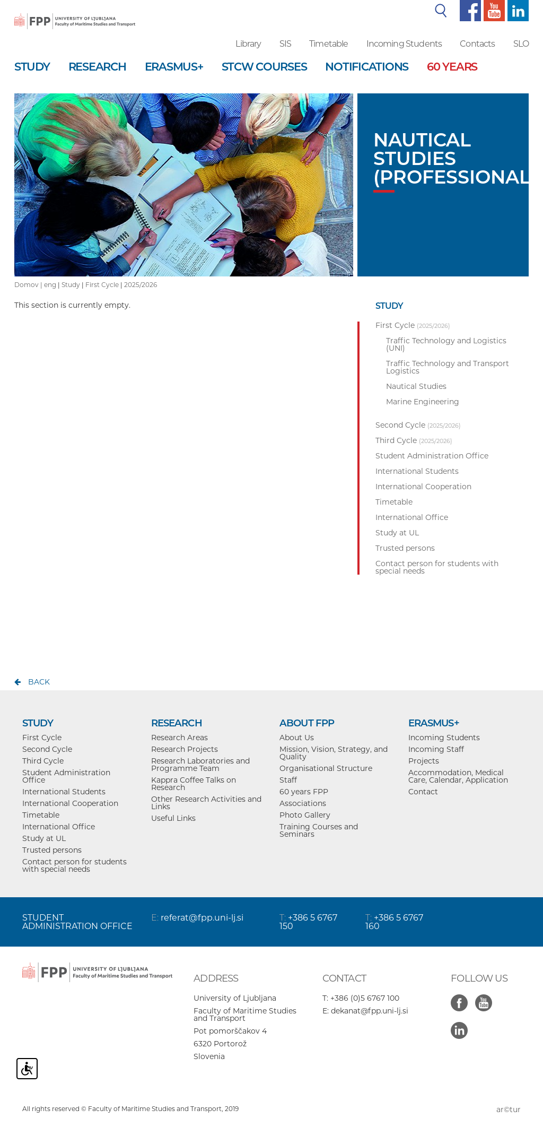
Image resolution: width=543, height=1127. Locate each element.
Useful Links (173, 818)
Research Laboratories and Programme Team (200, 764)
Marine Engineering (422, 401)
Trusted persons (52, 850)
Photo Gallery (304, 815)
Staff (288, 780)
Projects (423, 761)
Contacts (477, 44)
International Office (58, 826)
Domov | (29, 285)
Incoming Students (404, 44)
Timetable (328, 44)
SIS (285, 44)
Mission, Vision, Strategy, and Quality (333, 752)
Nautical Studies (416, 386)
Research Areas (179, 737)
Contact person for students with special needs (74, 865)
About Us (296, 737)
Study (71, 285)
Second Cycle (47, 749)
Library (248, 44)
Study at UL (44, 838)
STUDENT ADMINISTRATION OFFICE (77, 922)
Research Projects (184, 749)
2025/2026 (140, 285)
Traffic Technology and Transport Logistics (447, 367)
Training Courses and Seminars (318, 830)
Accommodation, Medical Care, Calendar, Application (458, 776)
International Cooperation (70, 803)
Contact (423, 791)
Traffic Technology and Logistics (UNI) (446, 344)
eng (50, 285)
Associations (302, 803)
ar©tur (508, 1109)
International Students (64, 791)
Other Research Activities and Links (206, 802)
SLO (521, 44)
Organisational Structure (325, 768)
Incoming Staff (436, 749)
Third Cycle (43, 761)
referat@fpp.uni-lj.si (202, 918)
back (39, 682)
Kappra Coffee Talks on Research (193, 783)
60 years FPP (303, 791)
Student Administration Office (66, 776)
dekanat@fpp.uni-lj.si (369, 1011)
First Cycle (102, 285)
